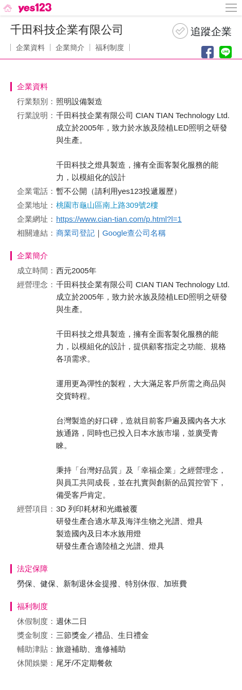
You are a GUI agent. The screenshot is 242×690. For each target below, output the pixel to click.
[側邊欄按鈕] (231, 7)
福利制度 (109, 47)
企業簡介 (70, 47)
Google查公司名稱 (134, 232)
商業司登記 (75, 232)
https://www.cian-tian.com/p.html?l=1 (119, 219)
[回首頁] (26, 7)
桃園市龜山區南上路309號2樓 (107, 205)
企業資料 (30, 47)
